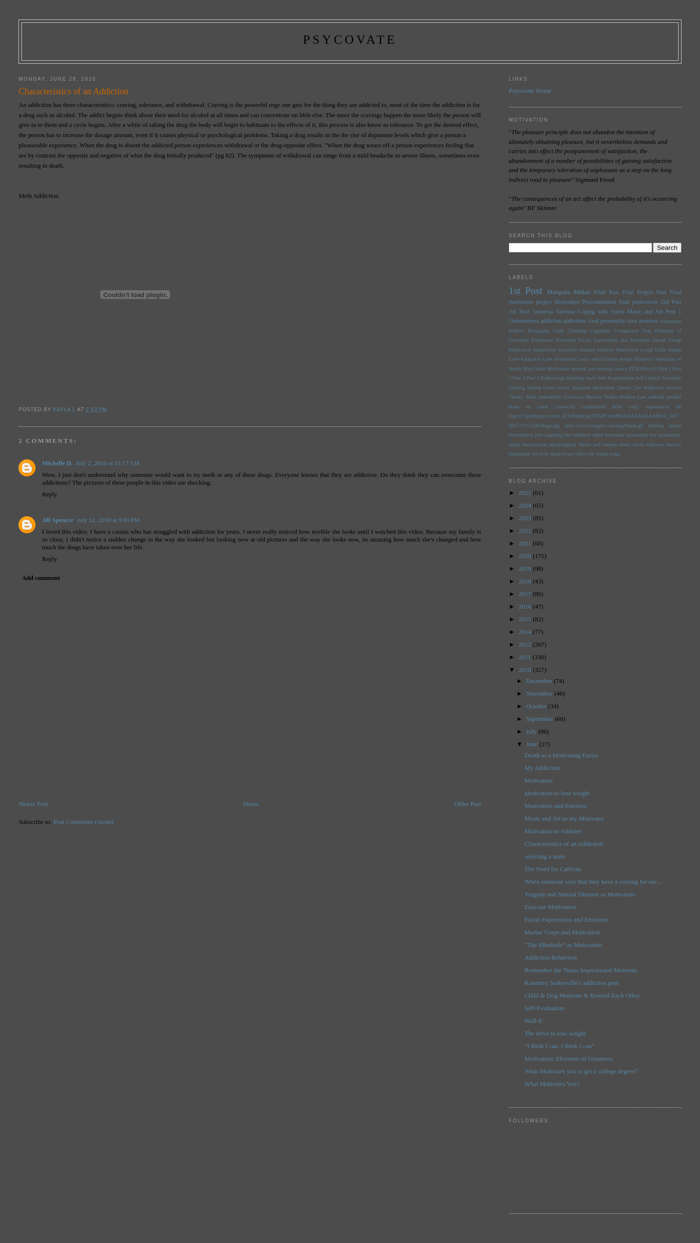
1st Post (525, 290)
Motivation (566, 302)
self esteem (605, 444)
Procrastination (599, 302)
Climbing (576, 330)
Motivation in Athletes (553, 831)
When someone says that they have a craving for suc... (593, 881)
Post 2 (665, 368)
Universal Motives (582, 397)
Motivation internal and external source (587, 368)
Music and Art (645, 312)
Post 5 (532, 378)
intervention (521, 435)
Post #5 (649, 368)
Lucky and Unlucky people (605, 359)
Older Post (468, 803)
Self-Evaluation (544, 1008)
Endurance (542, 340)
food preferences (638, 302)
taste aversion (642, 321)
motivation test (641, 435)
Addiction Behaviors (551, 957)
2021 (526, 543)
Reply (49, 494)
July (532, 731)
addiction (551, 321)
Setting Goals (541, 387)
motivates (614, 435)
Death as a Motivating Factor (561, 755)
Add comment (41, 577)
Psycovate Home (530, 90)
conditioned (593, 406)
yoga (614, 453)
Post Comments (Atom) (83, 821)
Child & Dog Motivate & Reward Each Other (582, 995)
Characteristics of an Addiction (564, 843)
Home (251, 803)
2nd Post (671, 302)
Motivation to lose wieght (557, 793)
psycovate (350, 40)
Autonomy (670, 321)
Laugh (646, 349)
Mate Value (534, 368)
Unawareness (524, 321)
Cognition (600, 330)
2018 (526, 581)
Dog (646, 330)
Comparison (626, 330)
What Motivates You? (552, 1083)
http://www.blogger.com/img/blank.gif (604, 425)
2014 (526, 631)
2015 (526, 619)
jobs (539, 435)
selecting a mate (545, 856)
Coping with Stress (601, 312)
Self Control (647, 378)
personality (613, 321)
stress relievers (648, 444)
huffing (655, 425)
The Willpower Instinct (657, 387)
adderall (656, 397)
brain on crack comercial (542, 406)
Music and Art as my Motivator (564, 818)
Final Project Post (644, 292)
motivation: (670, 435)
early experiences (649, 406)
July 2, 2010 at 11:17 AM (108, 463)
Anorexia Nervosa (553, 312)
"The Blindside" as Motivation (563, 944)
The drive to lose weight (555, 1033)
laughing (553, 435)
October (537, 706)
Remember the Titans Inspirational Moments (581, 970)
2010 (526, 669)
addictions (575, 321)
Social (563, 387)
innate (675, 425)
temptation (519, 453)
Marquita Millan (569, 292)
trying (602, 453)
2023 (526, 518)
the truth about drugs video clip (563, 453)
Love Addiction (525, 359)
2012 (526, 644)
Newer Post (33, 803)
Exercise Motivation (550, 906)
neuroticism (534, 444)
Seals (591, 378)
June (532, 744)
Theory (516, 397)
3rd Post (519, 312)
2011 (526, 657)
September (540, 718)
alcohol (674, 397)
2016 (526, 606)
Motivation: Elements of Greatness (569, 1058)
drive (617, 406)
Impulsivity (545, 349)
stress (624, 444)
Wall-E (533, 1020)
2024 (526, 505)
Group (659, 340)
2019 (526, 568)
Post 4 (519, 378)
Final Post (606, 292)
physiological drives (570, 444)
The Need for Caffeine (553, 869)
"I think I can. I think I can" (559, 1046)
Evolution (566, 340)
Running (575, 378)
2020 (526, 556)
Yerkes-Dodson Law (625, 397)
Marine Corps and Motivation (562, 932)
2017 (526, 593)
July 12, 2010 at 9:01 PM (108, 520)
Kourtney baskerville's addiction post (571, 982)
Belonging (538, 330)
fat (679, 406)
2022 (526, 530)
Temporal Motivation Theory (601, 387)
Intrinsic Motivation (617, 349)
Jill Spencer (57, 520)
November (540, 693)
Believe (517, 330)
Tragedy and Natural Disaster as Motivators (580, 894)
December (540, 680)
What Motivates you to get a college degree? (581, 1071)
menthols (582, 435)
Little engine (668, 349)
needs (515, 444)
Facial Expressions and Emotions (614, 340)
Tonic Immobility (543, 397)
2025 (526, 492)
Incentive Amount (577, 349)
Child (558, 330)
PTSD (635, 368)
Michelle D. (57, 463)
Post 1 (674, 312)
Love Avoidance (559, 359)
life (567, 435)
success (673, 444)
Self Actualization (615, 378)
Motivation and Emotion (556, 805)
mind (598, 435)
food (593, 321)
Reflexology (553, 378)
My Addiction (542, 767)
